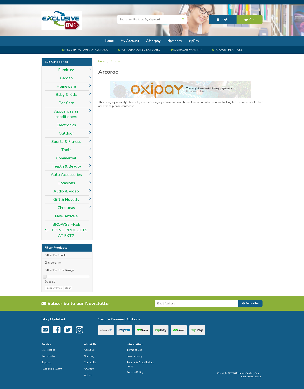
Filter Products (56, 248)
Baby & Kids (66, 94)
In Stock (54, 263)
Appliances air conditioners (66, 114)
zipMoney (175, 41)
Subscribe (250, 303)
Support (46, 362)
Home (109, 41)
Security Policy (135, 372)
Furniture (66, 70)
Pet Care (66, 103)
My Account (130, 41)
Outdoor (66, 133)
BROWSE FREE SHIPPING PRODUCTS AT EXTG (66, 230)
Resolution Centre (51, 369)
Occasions (66, 183)
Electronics (66, 125)
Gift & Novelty (66, 199)
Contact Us (90, 362)
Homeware (66, 86)
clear (68, 287)
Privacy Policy (134, 356)
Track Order (48, 356)
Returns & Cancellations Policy (140, 364)
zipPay (194, 41)
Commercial (66, 158)
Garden (66, 78)
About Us (89, 350)
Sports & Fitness (66, 141)
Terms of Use (134, 350)
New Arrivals (66, 216)
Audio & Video (66, 191)
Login (223, 19)
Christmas (66, 207)
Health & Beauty (66, 166)
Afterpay (153, 41)
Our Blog (89, 356)
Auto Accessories (66, 174)
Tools (66, 149)
